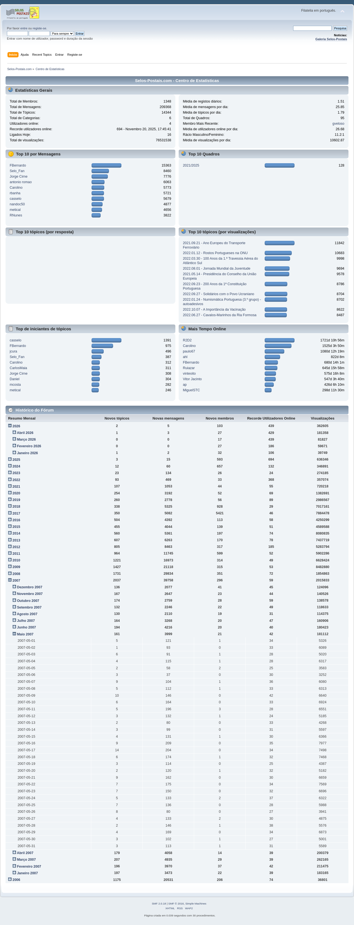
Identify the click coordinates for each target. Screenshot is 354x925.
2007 (16, 580)
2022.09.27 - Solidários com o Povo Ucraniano (218, 294)
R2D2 (187, 340)
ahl (185, 357)
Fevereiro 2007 (29, 866)
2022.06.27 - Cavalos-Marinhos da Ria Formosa (219, 315)
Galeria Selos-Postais (331, 39)
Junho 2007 (26, 627)
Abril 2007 (25, 853)
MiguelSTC (191, 390)
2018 (16, 507)
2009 (16, 567)
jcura (13, 351)
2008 (16, 574)
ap (185, 385)
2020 (16, 493)
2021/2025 (191, 165)
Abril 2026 (25, 433)
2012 (16, 547)
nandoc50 (17, 204)
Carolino (16, 188)
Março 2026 (26, 439)
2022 (16, 480)
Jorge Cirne (18, 176)
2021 (16, 487)
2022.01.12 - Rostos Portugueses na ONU (215, 253)
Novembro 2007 (30, 594)
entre (24, 28)
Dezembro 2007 (29, 587)
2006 (16, 880)
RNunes (16, 215)
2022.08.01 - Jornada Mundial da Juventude (216, 268)
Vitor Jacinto (192, 379)
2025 (16, 460)
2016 (16, 520)
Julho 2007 (26, 621)
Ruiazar (189, 368)
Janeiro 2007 (27, 873)
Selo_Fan (17, 171)
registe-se (39, 28)
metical (15, 210)
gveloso (338, 124)
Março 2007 (26, 860)
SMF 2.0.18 (159, 903)
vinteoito (189, 373)
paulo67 (189, 351)
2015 (16, 527)
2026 (16, 426)
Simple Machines (195, 903)
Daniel (14, 379)
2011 (16, 554)
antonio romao (21, 182)
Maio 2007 (25, 634)
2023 (16, 473)
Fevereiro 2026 (29, 446)
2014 (16, 533)
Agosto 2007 (27, 614)
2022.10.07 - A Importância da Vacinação (214, 309)
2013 (16, 540)
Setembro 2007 (29, 607)
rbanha (15, 193)
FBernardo (18, 165)
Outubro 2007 (28, 601)
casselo (15, 199)
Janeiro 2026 (27, 453)
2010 (16, 560)
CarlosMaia (18, 368)
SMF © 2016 (176, 903)
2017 (16, 513)
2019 (16, 500)
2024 (16, 466)
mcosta (15, 385)
